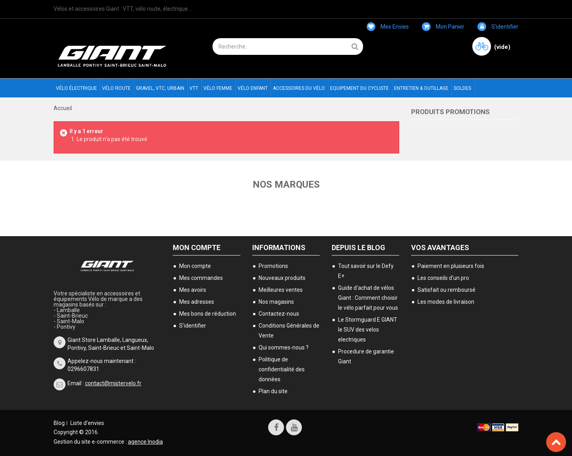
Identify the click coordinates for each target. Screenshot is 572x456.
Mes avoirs (192, 290)
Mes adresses (196, 302)
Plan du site (273, 391)
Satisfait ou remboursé (446, 290)
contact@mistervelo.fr (113, 383)
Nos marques (286, 184)
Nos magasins (276, 302)
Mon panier (443, 26)
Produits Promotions (450, 112)
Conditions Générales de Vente (289, 330)
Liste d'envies (87, 423)
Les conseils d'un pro (443, 278)
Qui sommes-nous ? (284, 347)
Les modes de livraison (445, 302)
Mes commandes (201, 278)
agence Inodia (145, 442)
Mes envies (388, 26)
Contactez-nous (279, 313)
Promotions (273, 266)
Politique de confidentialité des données (282, 369)
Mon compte (196, 247)
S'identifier (497, 26)
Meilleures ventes (281, 290)
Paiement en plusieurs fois (450, 266)
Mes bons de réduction (207, 313)
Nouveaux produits (282, 278)
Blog (59, 423)
